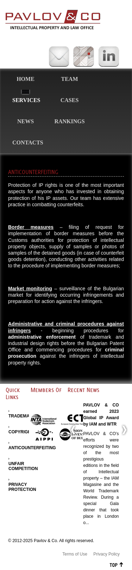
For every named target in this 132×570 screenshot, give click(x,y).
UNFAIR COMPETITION (23, 466)
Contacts (27, 142)
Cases (70, 100)
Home (25, 79)
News (25, 121)
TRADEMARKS (23, 416)
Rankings (69, 121)
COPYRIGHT (20, 431)
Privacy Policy (106, 554)
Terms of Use (74, 554)
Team (69, 79)
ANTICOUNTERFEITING (32, 447)
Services (26, 100)
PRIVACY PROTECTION (22, 487)
